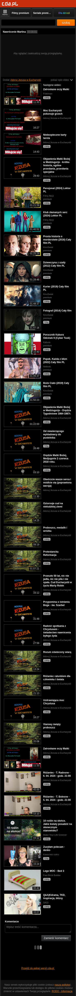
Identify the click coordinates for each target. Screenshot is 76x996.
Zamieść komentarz (56, 938)
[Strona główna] (10, 4)
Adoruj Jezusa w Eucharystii (25, 80)
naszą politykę (62, 984)
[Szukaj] (28, 22)
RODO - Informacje (62, 991)
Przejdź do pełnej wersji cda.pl (38, 968)
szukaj (66, 22)
